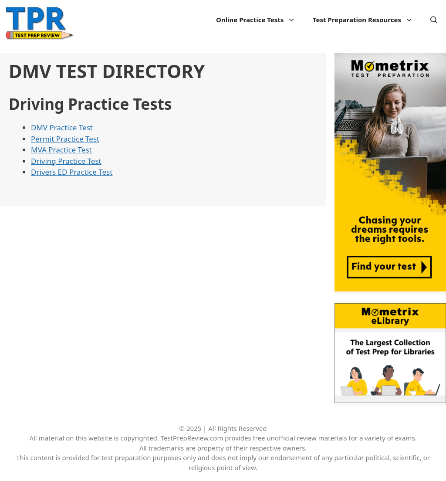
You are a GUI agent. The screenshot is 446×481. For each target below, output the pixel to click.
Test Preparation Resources (367, 20)
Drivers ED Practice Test (71, 172)
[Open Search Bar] (434, 20)
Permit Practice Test (65, 139)
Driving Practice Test (66, 161)
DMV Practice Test (62, 127)
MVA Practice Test (61, 150)
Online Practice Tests (260, 20)
